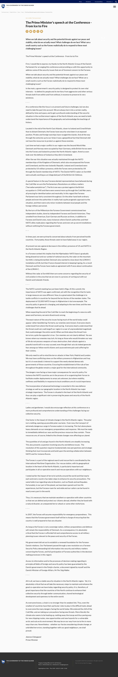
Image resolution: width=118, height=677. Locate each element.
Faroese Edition (99, 1)
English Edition (13, 12)
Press (80, 1)
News (19, 12)
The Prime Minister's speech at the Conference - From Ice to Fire (38, 12)
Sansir (90, 663)
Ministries (88, 1)
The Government (5, 12)
